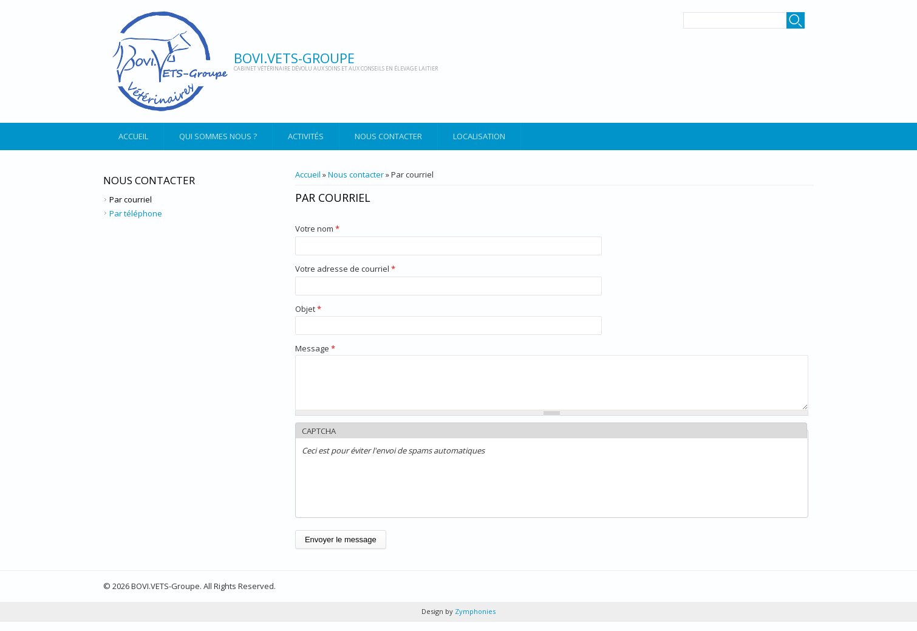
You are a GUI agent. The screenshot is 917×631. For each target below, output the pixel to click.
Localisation (479, 136)
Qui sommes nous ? (218, 136)
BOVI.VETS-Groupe (294, 58)
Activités (306, 136)
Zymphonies (474, 620)
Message (315, 348)
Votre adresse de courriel (345, 268)
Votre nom (317, 228)
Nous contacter (388, 136)
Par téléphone (135, 213)
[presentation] (394, 496)
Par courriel (130, 199)
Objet (308, 308)
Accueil (133, 136)
